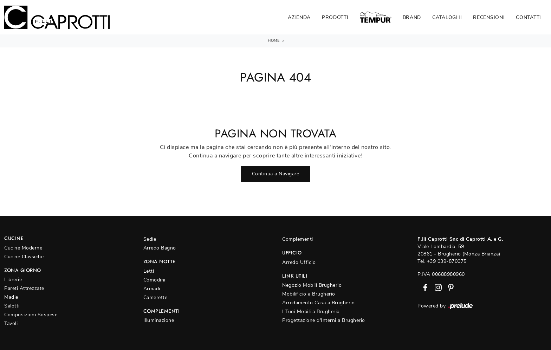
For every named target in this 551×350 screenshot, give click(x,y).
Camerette (155, 297)
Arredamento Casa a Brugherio (318, 302)
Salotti (12, 306)
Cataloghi (447, 17)
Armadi (151, 288)
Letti (148, 271)
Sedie (149, 239)
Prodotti (335, 17)
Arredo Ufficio (299, 262)
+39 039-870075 (447, 261)
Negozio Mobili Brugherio (312, 285)
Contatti (528, 17)
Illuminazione (158, 320)
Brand (412, 17)
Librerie (13, 279)
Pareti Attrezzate (24, 288)
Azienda (299, 17)
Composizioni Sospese (30, 314)
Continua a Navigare (275, 173)
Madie (11, 297)
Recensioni (489, 17)
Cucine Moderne (23, 248)
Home (273, 40)
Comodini (154, 280)
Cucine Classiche (24, 256)
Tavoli (11, 323)
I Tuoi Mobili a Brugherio (311, 311)
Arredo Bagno (159, 248)
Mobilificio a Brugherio (308, 294)
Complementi (297, 239)
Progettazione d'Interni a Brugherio (323, 320)
